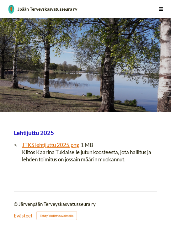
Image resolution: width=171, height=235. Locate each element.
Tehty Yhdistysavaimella (56, 215)
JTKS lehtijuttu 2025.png (50, 145)
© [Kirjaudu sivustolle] (16, 204)
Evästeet (23, 215)
